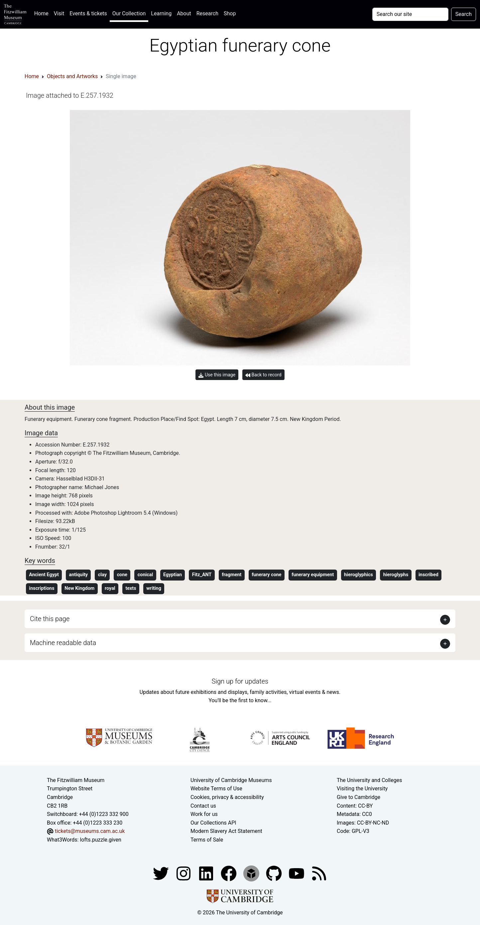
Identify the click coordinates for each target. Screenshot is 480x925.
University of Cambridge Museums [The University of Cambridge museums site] (231, 780)
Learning (161, 13)
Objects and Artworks (72, 76)
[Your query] (410, 14)
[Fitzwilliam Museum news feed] (319, 873)
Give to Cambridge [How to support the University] (358, 797)
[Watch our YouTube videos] (297, 873)
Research (207, 13)
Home (42, 13)
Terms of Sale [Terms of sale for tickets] (206, 840)
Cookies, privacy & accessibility (227, 797)
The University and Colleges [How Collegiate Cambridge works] (369, 780)
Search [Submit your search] (463, 14)
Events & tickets (88, 13)
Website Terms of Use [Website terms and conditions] (216, 788)
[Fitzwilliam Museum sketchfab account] (252, 873)
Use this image (216, 375)
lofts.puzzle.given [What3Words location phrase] (100, 840)
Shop (230, 13)
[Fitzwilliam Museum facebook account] (206, 873)
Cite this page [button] (49, 619)
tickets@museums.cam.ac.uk (90, 831)
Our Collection (129, 13)
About (184, 13)
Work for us (204, 814)
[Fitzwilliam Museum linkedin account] (229, 873)
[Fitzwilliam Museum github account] (274, 873)
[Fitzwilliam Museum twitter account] (161, 873)
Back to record (263, 375)
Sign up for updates (240, 681)
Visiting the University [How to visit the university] (362, 788)
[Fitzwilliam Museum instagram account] (184, 873)
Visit (59, 13)
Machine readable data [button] (63, 643)
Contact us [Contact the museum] (203, 806)
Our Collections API (213, 823)
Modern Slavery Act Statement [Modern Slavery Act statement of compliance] (226, 831)
